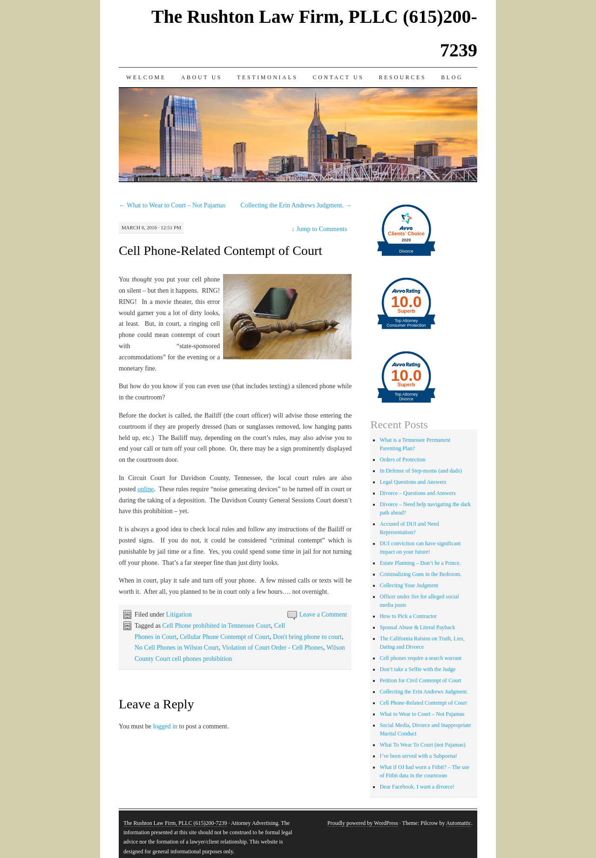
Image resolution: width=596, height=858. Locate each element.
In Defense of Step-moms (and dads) (420, 470)
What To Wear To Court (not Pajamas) (422, 744)
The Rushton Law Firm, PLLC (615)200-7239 (175, 823)
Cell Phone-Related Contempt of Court (220, 250)
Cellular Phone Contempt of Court (225, 636)
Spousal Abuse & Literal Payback (417, 627)
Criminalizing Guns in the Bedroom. (420, 574)
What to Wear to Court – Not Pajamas (172, 205)
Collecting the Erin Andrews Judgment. (296, 205)
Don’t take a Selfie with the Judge (417, 669)
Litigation (179, 614)
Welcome (146, 77)
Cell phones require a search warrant (420, 658)
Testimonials (267, 77)
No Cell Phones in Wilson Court (177, 647)
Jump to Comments (319, 229)
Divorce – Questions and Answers (417, 493)
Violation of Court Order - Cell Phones (272, 647)
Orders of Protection (402, 459)
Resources (402, 77)
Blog (452, 77)
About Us (201, 77)
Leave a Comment (323, 614)
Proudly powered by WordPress (362, 823)
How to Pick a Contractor (408, 616)
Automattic (458, 823)
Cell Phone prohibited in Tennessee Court (217, 625)
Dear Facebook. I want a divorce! (416, 786)
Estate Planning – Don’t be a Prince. (420, 563)
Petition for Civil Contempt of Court (420, 680)
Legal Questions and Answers (412, 482)
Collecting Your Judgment (408, 585)
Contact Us (338, 77)
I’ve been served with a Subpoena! (418, 756)
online (145, 489)
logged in (165, 726)
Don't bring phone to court (307, 636)
